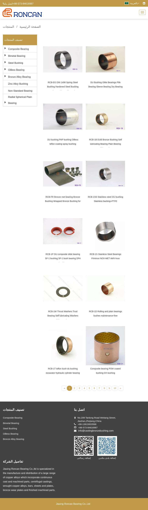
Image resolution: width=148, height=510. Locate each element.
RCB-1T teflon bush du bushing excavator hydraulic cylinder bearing (63, 370)
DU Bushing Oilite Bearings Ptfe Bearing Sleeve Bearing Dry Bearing (105, 84)
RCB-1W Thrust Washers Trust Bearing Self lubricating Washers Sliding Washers (62, 315)
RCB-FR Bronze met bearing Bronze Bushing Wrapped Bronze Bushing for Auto (63, 201)
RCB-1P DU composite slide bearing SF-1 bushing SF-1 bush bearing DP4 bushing (63, 258)
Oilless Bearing (16, 70)
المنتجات (8, 26)
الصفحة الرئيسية (30, 26)
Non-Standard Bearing (20, 91)
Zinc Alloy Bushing (18, 84)
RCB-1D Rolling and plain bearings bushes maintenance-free (105, 313)
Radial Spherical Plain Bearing (20, 100)
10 (115, 388)
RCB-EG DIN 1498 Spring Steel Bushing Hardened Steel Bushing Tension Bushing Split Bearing (62, 86)
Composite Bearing (18, 49)
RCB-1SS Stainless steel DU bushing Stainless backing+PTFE (105, 199)
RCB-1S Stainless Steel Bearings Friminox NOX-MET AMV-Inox (105, 256)
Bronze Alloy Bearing (19, 77)
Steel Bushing (15, 63)
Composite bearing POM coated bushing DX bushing (105, 370)
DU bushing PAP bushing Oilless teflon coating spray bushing (62, 141)
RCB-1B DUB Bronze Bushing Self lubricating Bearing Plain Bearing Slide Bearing (105, 143)
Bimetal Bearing (16, 56)
